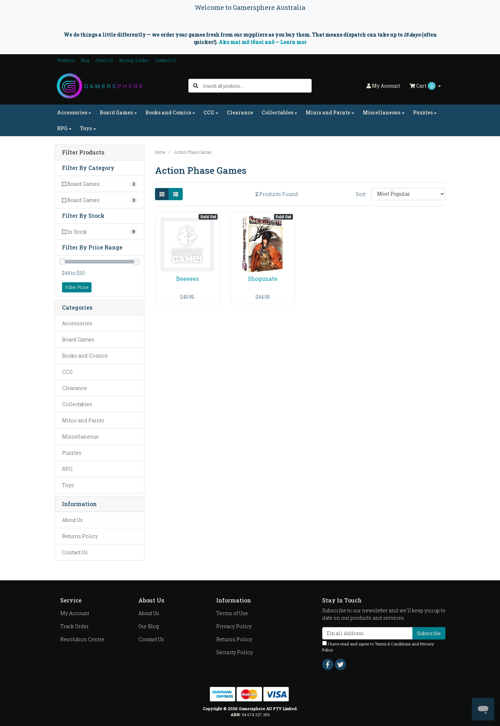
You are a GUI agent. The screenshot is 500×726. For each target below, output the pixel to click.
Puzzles (71, 452)
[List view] (176, 194)
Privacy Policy (234, 626)
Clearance (240, 112)
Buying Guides (134, 60)
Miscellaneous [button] (381, 112)
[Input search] (257, 86)
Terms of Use (232, 613)
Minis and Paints (83, 420)
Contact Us (165, 60)
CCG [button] (209, 112)
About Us (104, 60)
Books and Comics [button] (168, 112)
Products (66, 60)
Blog (85, 60)
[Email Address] (367, 633)
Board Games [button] (116, 112)
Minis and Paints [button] (328, 112)
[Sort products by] (408, 194)
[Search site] (196, 86)
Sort (360, 194)
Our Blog (148, 626)
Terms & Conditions (393, 643)
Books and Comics (85, 355)
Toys (68, 485)
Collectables (77, 404)
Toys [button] (86, 128)
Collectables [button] (277, 112)
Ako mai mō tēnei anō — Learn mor (263, 42)
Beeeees (187, 278)
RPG (67, 469)
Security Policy (234, 652)
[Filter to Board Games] (99, 184)
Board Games (78, 339)
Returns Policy (80, 536)
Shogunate (262, 278)
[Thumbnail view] (162, 194)
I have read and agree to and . (378, 646)
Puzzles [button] (423, 112)
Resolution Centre (82, 639)
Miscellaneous (80, 436)
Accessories (77, 323)
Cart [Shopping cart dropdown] (423, 86)
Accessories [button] (72, 112)
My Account (74, 613)
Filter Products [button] (83, 152)
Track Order (74, 626)
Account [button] (383, 85)
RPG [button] (62, 128)
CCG (67, 371)
